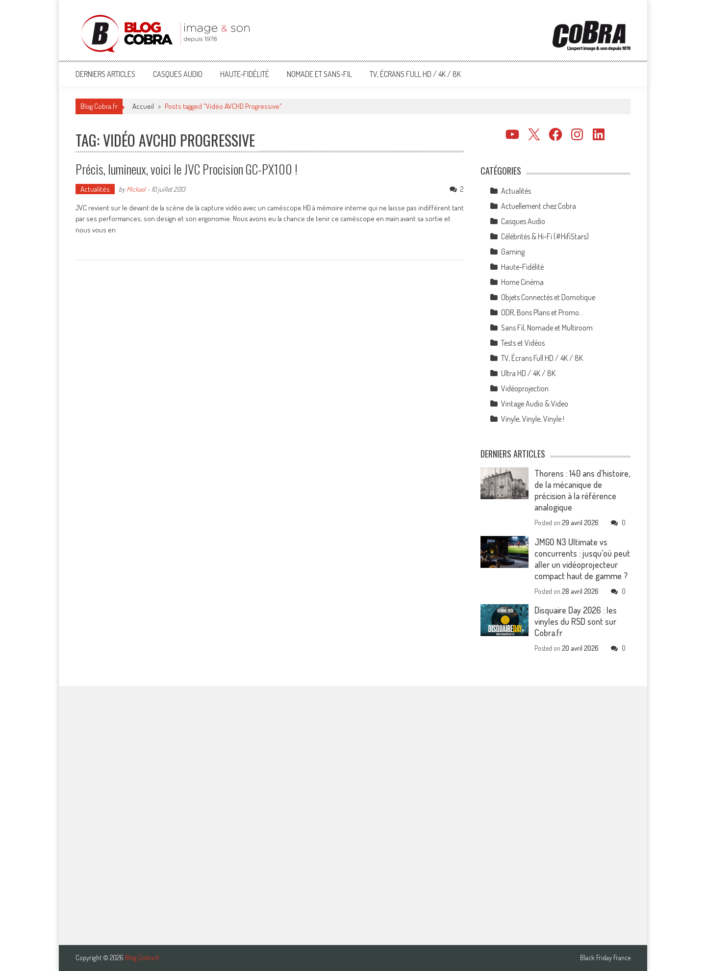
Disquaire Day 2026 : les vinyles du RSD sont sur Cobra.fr (575, 621)
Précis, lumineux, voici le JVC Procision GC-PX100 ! (187, 169)
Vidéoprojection (525, 388)
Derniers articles (105, 74)
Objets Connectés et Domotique (548, 297)
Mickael (136, 189)
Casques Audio (177, 74)
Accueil (143, 106)
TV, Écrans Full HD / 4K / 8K (415, 74)
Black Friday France (605, 957)
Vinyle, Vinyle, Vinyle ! (532, 419)
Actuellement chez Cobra (538, 206)
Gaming (513, 251)
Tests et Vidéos (523, 343)
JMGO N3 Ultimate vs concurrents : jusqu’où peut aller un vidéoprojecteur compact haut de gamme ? (582, 559)
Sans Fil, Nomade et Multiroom (547, 327)
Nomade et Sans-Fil (319, 74)
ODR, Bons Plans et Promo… (542, 312)
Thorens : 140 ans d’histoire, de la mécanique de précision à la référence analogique (582, 490)
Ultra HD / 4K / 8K (528, 373)
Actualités (95, 189)
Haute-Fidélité (244, 74)
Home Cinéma (522, 282)
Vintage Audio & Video (534, 404)
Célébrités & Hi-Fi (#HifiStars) (545, 236)
